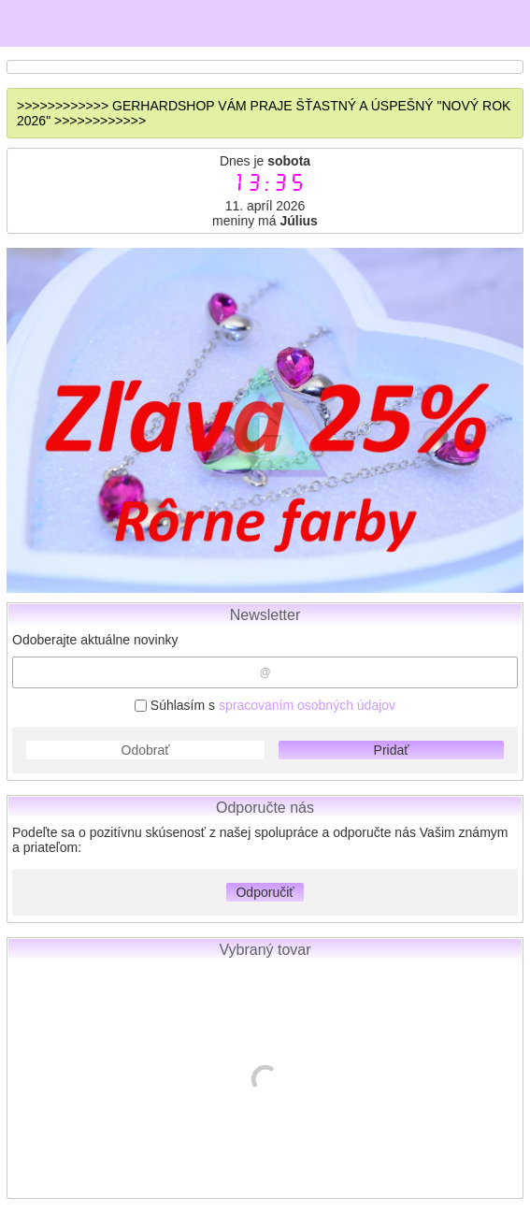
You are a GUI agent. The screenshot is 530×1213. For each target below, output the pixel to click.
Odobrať (146, 750)
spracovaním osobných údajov (307, 705)
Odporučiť (265, 892)
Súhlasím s (265, 705)
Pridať (391, 750)
